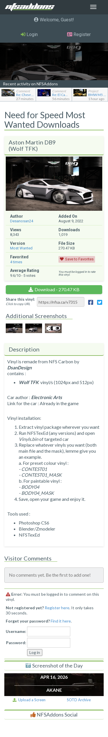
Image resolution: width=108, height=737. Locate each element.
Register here (57, 607)
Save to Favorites (79, 259)
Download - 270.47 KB (57, 289)
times (16, 262)
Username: (16, 631)
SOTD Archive (79, 699)
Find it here (61, 620)
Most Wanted (21, 248)
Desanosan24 (21, 221)
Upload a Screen (29, 699)
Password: (16, 642)
